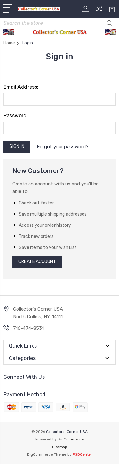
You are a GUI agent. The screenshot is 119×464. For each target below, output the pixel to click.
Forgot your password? (63, 146)
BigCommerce (71, 439)
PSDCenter (82, 454)
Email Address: (20, 87)
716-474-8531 (28, 328)
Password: (15, 116)
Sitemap (59, 447)
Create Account (37, 261)
